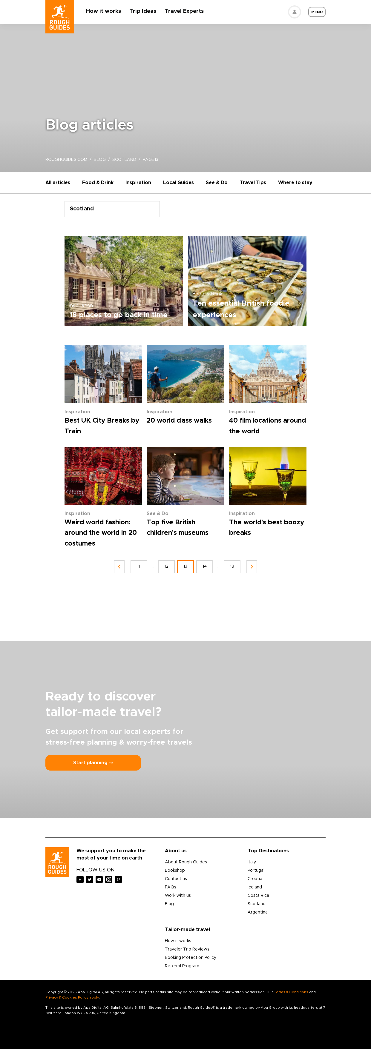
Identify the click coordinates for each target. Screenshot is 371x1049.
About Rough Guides (186, 862)
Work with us (178, 896)
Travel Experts (184, 11)
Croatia (255, 879)
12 (166, 566)
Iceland (255, 887)
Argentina (258, 912)
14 (205, 566)
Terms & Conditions (291, 992)
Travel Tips (253, 182)
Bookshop (175, 870)
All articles (57, 182)
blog (100, 160)
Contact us (176, 879)
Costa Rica (258, 896)
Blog (169, 904)
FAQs (170, 887)
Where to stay (295, 182)
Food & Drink (98, 182)
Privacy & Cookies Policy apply (72, 997)
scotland (124, 160)
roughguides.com (66, 160)
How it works (103, 11)
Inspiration (138, 182)
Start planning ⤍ (93, 762)
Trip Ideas (142, 11)
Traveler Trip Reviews (187, 949)
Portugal (256, 870)
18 (232, 566)
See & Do (217, 182)
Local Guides (178, 182)
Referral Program (182, 966)
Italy (252, 862)
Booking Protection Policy (190, 958)
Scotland (257, 904)
